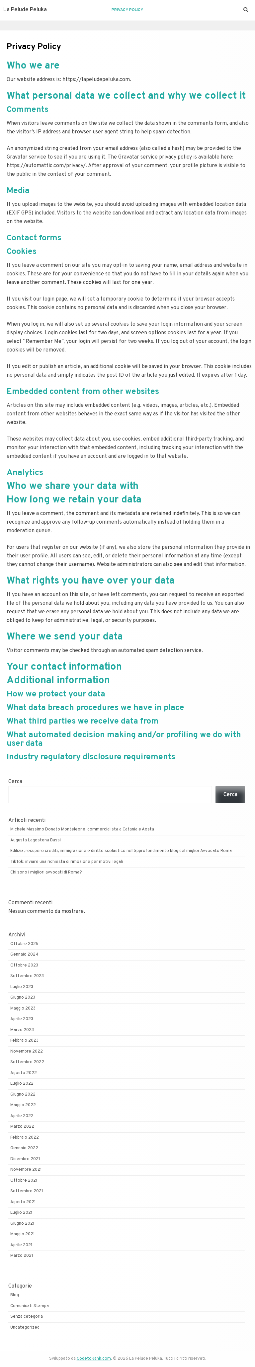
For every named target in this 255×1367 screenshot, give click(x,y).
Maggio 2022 (23, 1105)
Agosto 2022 (23, 1073)
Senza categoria (26, 1316)
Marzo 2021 (21, 1255)
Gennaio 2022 (24, 1148)
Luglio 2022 (22, 1083)
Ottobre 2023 (24, 965)
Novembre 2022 (26, 1051)
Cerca (15, 781)
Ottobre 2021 (24, 1180)
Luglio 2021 (21, 1212)
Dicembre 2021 (25, 1159)
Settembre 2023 (27, 976)
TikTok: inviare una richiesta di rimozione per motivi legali (66, 862)
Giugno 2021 (22, 1223)
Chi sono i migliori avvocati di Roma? (46, 872)
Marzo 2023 (22, 1030)
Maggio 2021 (22, 1234)
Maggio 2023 (23, 1008)
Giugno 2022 (23, 1094)
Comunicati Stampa (29, 1306)
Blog (14, 1295)
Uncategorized (25, 1327)
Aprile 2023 (21, 1019)
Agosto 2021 (23, 1202)
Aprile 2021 (21, 1245)
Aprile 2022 (22, 1116)
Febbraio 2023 (24, 1040)
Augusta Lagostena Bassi (35, 840)
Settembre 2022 (27, 1062)
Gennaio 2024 (24, 954)
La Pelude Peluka (25, 10)
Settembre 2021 (26, 1191)
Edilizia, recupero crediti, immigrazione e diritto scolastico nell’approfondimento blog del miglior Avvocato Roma (121, 851)
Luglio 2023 (21, 987)
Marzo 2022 (22, 1126)
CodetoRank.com (94, 1358)
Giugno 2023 (22, 997)
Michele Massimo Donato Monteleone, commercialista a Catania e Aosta (82, 829)
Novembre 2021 (26, 1169)
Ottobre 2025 (24, 944)
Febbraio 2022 (24, 1137)
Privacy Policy (127, 10)
